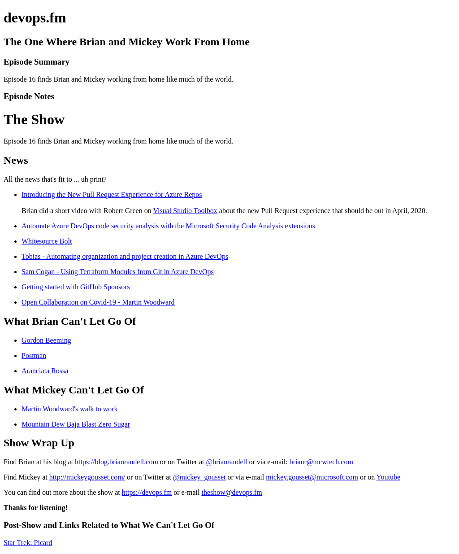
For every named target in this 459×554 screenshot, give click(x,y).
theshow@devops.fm (231, 492)
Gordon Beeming (46, 340)
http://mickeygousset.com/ (87, 477)
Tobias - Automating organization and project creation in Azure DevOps (125, 256)
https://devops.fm (147, 492)
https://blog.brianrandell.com (116, 462)
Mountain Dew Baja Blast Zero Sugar (76, 424)
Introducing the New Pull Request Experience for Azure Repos (112, 194)
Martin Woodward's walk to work (70, 409)
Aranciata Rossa (45, 371)
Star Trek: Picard (28, 542)
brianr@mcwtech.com (321, 462)
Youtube (389, 477)
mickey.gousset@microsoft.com (312, 477)
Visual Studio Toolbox (185, 210)
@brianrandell (226, 462)
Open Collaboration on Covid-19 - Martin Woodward (98, 302)
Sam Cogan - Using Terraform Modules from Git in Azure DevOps (118, 271)
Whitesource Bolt (47, 241)
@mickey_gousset (199, 477)
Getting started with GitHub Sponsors (76, 287)
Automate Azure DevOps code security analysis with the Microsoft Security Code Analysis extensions (168, 226)
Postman (34, 355)
